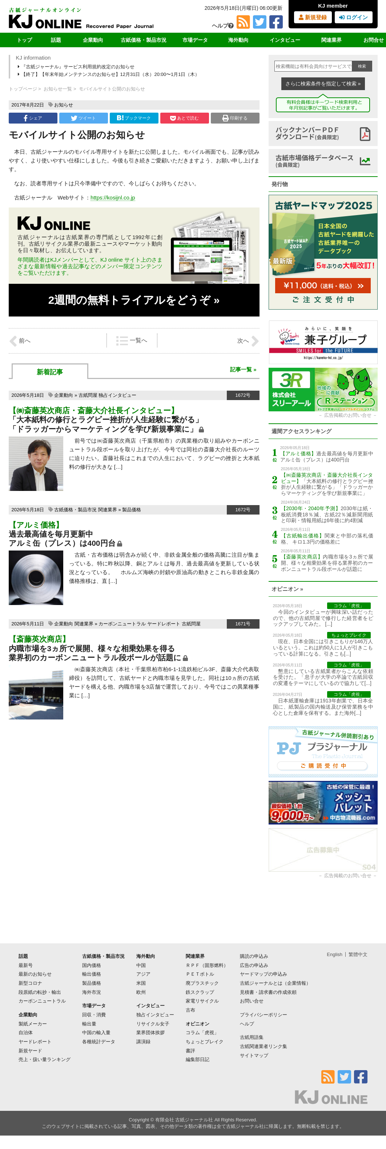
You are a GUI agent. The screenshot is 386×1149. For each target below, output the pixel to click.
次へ (248, 341)
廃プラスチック (202, 983)
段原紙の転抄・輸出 (40, 992)
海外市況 (91, 992)
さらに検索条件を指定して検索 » (323, 83)
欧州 (141, 992)
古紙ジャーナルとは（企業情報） (275, 983)
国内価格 (91, 965)
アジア (143, 974)
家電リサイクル (202, 1001)
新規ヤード (30, 1050)
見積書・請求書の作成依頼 (268, 992)
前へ (20, 341)
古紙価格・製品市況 (143, 40)
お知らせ (63, 105)
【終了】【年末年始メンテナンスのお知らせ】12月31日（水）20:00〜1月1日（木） (109, 74)
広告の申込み (254, 965)
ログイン (353, 17)
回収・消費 (94, 1014)
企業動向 (93, 40)
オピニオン (197, 1024)
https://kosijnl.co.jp (113, 197)
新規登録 (313, 17)
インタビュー (285, 40)
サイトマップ (254, 1055)
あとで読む (184, 118)
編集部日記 (197, 1059)
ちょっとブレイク (205, 1041)
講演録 (143, 1041)
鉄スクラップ (200, 992)
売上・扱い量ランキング (45, 1059)
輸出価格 (91, 974)
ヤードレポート (163, 623)
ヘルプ (223, 25)
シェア (33, 118)
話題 (56, 40)
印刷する (235, 118)
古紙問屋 (88, 395)
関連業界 (331, 40)
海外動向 (238, 40)
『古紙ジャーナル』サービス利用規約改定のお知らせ (76, 66)
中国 (141, 965)
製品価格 (131, 509)
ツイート (83, 118)
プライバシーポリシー (263, 1014)
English (334, 954)
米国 (141, 983)
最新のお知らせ (35, 974)
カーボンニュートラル (122, 623)
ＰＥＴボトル (200, 974)
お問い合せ (252, 1001)
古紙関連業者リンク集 (263, 1046)
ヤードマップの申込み (263, 974)
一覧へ (131, 341)
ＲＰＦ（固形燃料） (207, 965)
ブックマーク (133, 118)
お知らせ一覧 (58, 89)
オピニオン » (287, 589)
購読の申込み (254, 956)
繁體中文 (358, 954)
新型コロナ (30, 983)
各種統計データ (98, 1041)
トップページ (23, 89)
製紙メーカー (33, 1024)
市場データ (195, 40)
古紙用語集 (252, 1037)
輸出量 (89, 1024)
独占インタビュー (117, 395)
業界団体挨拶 (150, 1032)
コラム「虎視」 (202, 1032)
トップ (24, 40)
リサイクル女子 (152, 1024)
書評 (190, 1050)
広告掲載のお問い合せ (347, 415)
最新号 (26, 965)
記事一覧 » (243, 369)
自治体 (26, 1032)
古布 (190, 1010)
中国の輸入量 (96, 1032)
